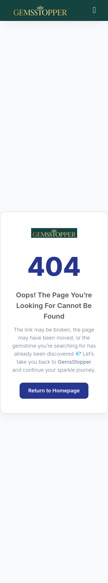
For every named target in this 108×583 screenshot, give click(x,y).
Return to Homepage (54, 391)
